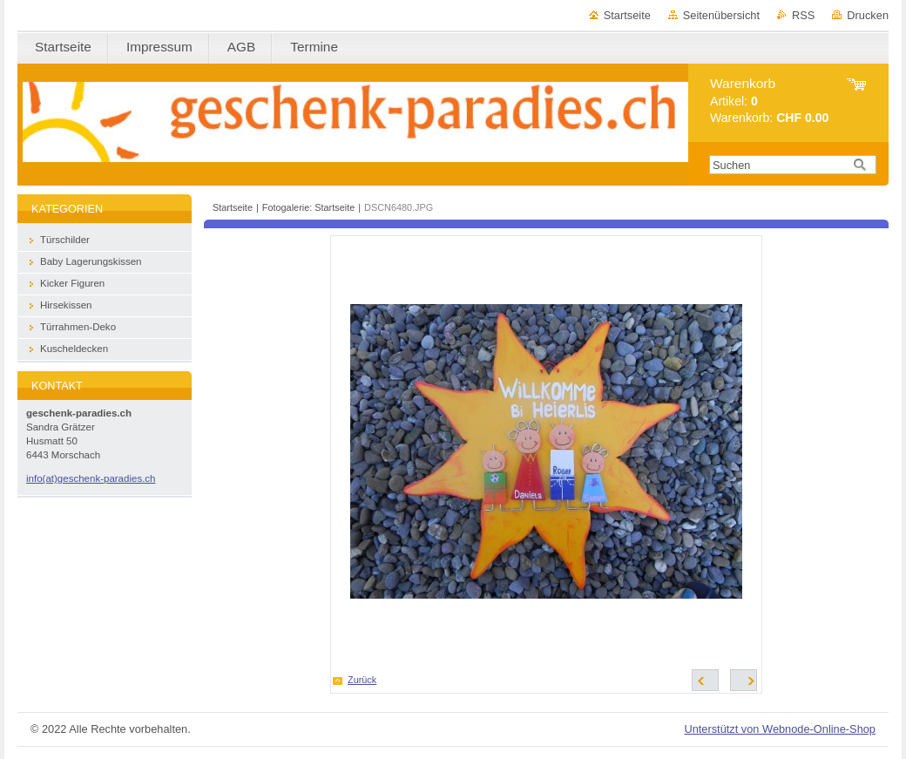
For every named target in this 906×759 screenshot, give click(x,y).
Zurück (362, 679)
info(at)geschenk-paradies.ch (91, 478)
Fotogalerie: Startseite (308, 207)
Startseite (627, 15)
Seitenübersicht (721, 15)
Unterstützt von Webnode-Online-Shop (780, 728)
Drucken (868, 15)
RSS (803, 15)
